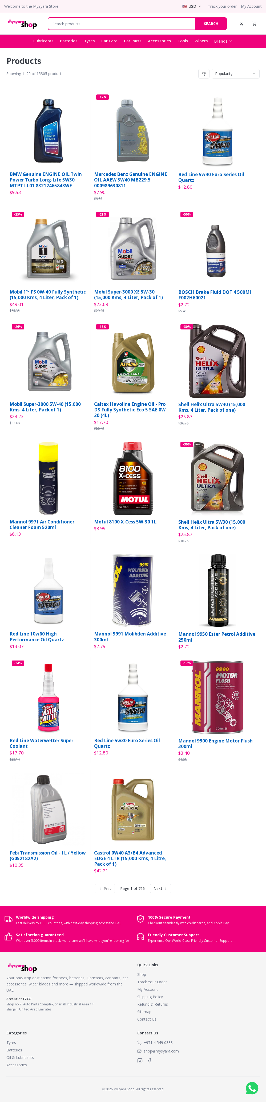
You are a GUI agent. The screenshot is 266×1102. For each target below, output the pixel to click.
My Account (251, 6)
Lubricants (43, 40)
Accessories (159, 40)
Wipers (201, 40)
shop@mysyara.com (161, 1051)
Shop (141, 974)
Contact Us (146, 1019)
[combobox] (236, 74)
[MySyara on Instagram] (140, 1060)
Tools (183, 40)
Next (161, 888)
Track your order (222, 6)
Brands (223, 41)
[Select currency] (192, 6)
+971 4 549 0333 (158, 1042)
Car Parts (133, 40)
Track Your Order (152, 981)
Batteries (69, 40)
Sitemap (144, 1011)
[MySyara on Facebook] (149, 1060)
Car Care (109, 40)
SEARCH (211, 23)
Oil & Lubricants (20, 1057)
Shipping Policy (150, 996)
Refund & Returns (152, 1004)
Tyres (89, 40)
